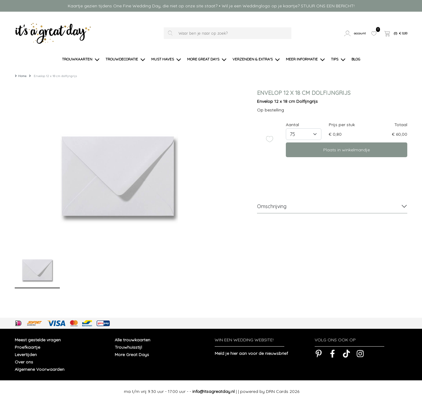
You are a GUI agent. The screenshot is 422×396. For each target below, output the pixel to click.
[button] (355, 33)
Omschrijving (271, 200)
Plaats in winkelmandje (346, 143)
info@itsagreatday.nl (213, 385)
